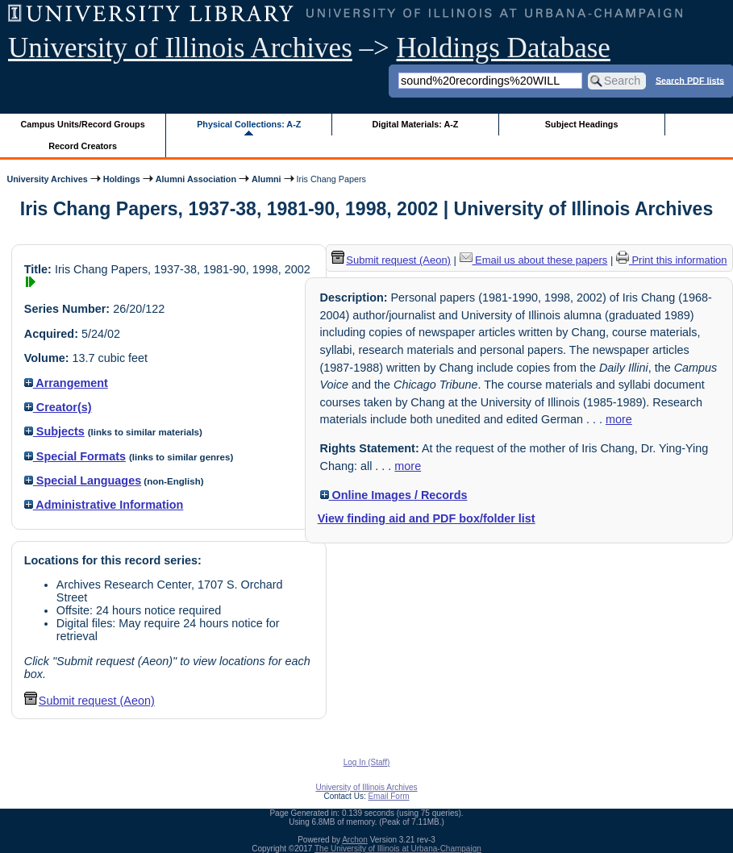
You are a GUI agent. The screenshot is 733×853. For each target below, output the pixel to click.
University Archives (46, 179)
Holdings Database (503, 48)
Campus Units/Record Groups (83, 124)
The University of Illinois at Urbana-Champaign (397, 848)
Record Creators (82, 146)
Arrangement (66, 383)
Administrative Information (104, 504)
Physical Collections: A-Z (249, 124)
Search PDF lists (690, 80)
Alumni (266, 179)
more (619, 419)
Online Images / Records (394, 495)
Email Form (388, 796)
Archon (355, 839)
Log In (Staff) (367, 762)
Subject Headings (581, 124)
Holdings (121, 179)
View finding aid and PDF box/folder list (426, 518)
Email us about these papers (534, 260)
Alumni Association (196, 179)
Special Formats (75, 456)
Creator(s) (58, 407)
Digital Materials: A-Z (415, 124)
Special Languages (82, 480)
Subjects (54, 431)
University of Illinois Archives (180, 48)
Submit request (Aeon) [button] (89, 700)
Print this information (671, 260)
